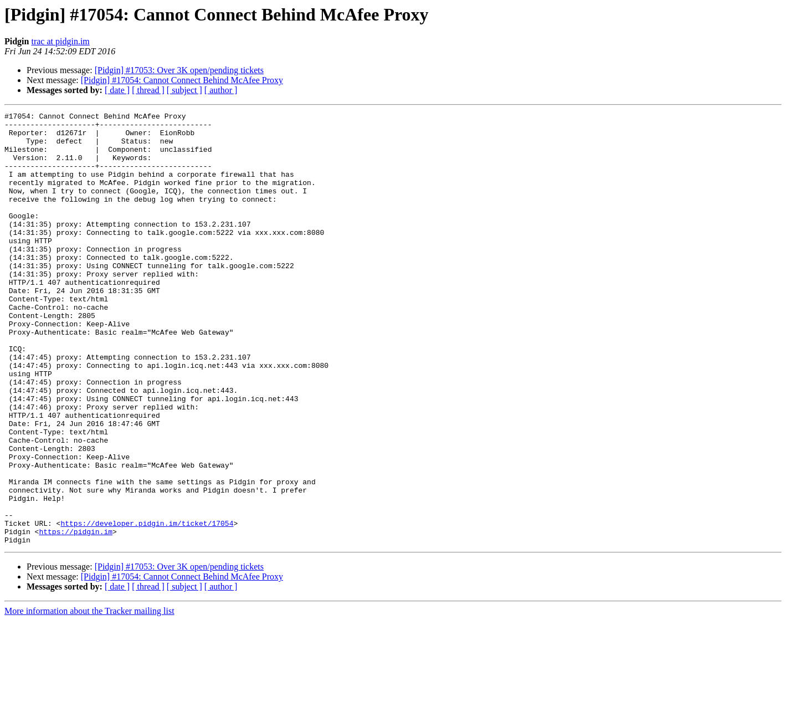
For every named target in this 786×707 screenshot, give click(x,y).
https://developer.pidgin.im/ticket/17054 (146, 606)
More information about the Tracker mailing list (89, 697)
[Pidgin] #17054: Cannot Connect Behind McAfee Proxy (182, 80)
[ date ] (117, 90)
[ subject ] (184, 90)
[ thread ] (148, 90)
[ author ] (221, 90)
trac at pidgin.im (60, 41)
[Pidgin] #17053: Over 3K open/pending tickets (179, 70)
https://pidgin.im (75, 616)
